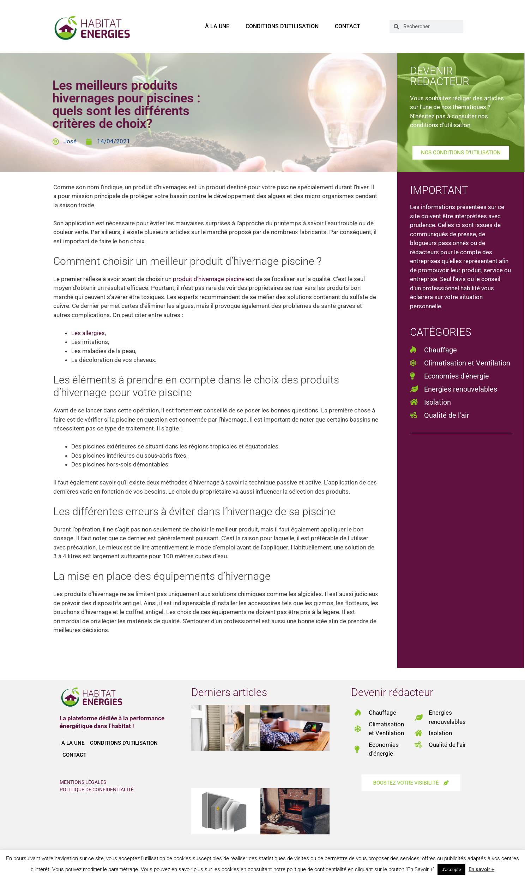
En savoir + (481, 869)
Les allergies (88, 333)
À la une (217, 26)
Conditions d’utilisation (282, 26)
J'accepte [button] (451, 869)
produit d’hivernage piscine (209, 278)
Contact (347, 26)
